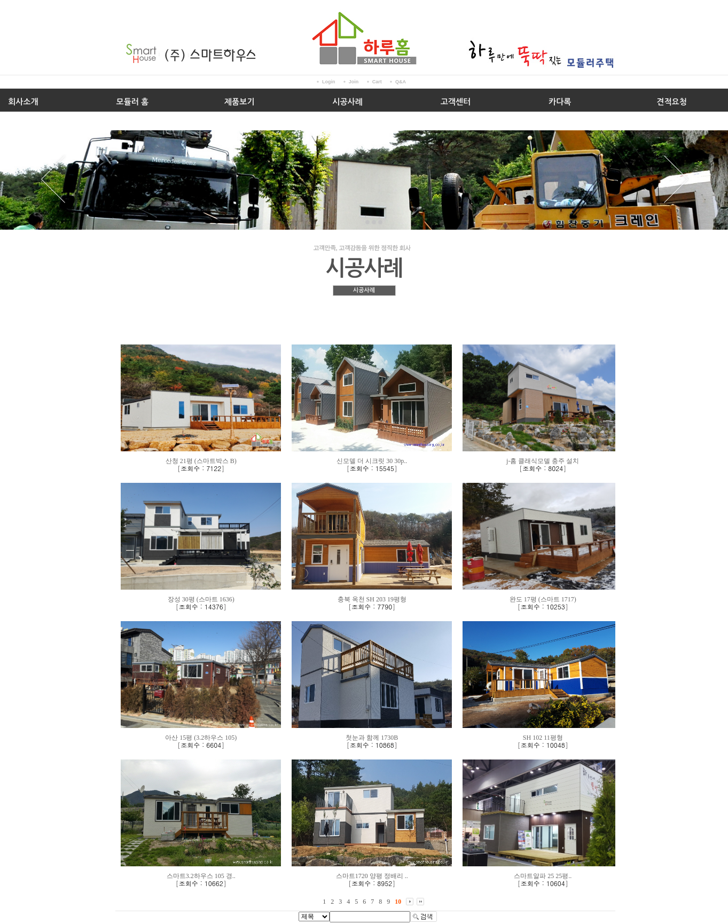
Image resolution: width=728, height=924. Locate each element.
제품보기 (239, 102)
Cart (377, 81)
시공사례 (347, 102)
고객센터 (456, 102)
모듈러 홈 (132, 102)
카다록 (560, 102)
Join (354, 81)
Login (328, 81)
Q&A (400, 81)
